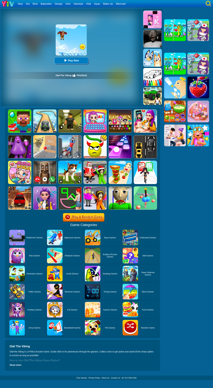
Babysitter (46, 3)
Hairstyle (78, 3)
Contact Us (115, 378)
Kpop (97, 3)
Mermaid (121, 3)
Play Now (71, 60)
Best (35, 3)
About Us (105, 378)
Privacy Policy (94, 378)
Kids (88, 3)
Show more (15, 365)
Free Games (81, 378)
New (20, 3)
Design (59, 3)
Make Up (108, 3)
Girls (68, 3)
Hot (28, 3)
